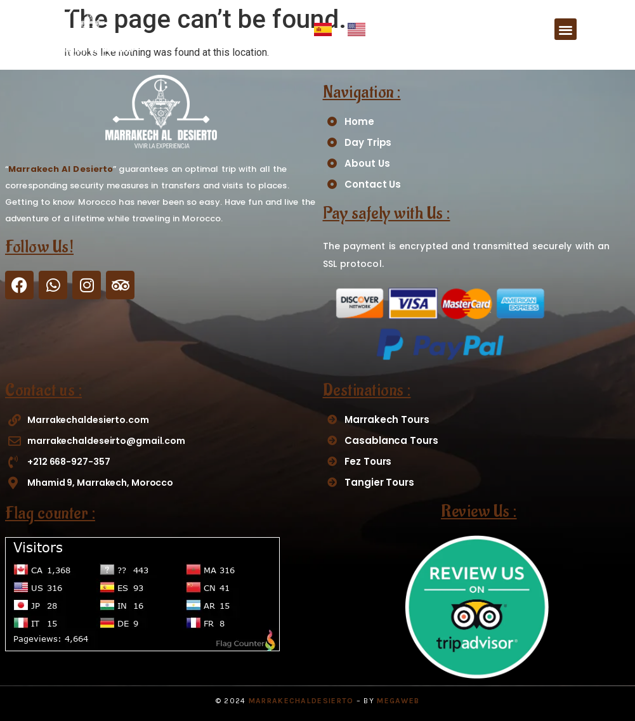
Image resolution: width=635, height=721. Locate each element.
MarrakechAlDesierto (301, 700)
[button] (565, 29)
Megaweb (398, 700)
